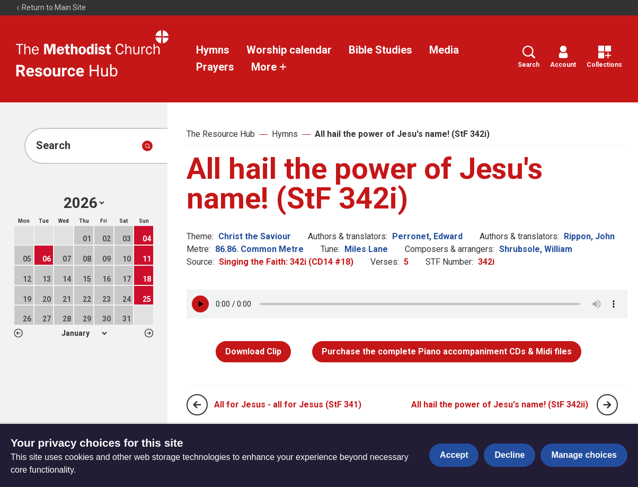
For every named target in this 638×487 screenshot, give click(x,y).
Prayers (215, 66)
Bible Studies (380, 50)
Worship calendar (289, 50)
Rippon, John (589, 236)
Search (528, 57)
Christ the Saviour (254, 236)
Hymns (212, 50)
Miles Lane (366, 249)
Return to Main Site (51, 7)
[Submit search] (147, 146)
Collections (604, 57)
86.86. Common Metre (259, 249)
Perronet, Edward (427, 236)
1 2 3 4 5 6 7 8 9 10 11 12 (84, 333)
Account (563, 57)
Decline (509, 454)
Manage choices (584, 454)
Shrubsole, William (535, 249)
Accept (454, 454)
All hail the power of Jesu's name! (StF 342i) (402, 134)
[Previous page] (197, 404)
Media (444, 50)
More (269, 66)
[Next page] (607, 404)
